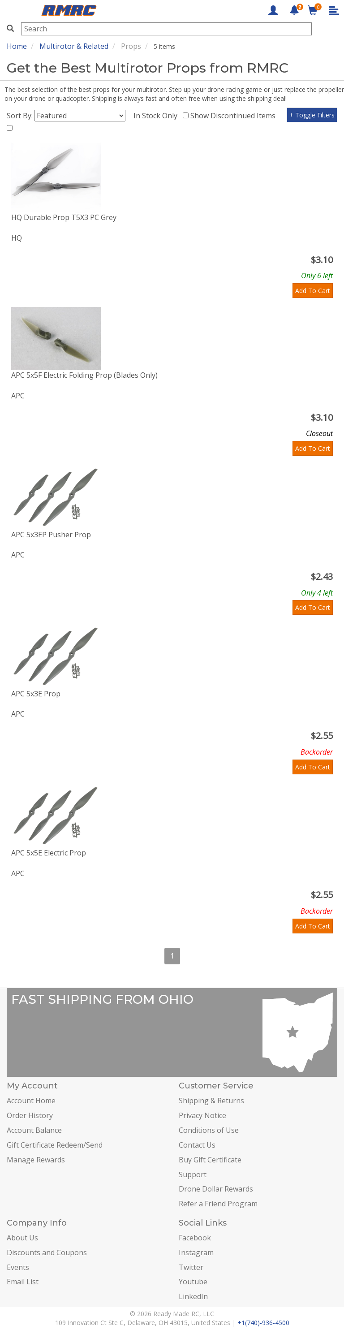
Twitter (191, 1267)
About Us (22, 1238)
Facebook (195, 1238)
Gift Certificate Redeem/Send (55, 1145)
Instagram (196, 1252)
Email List (23, 1282)
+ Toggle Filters (312, 115)
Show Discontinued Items (234, 116)
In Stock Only (157, 116)
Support (192, 1174)
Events (18, 1267)
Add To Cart (312, 290)
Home (17, 46)
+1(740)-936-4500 (263, 1322)
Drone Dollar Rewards (216, 1189)
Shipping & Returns (211, 1100)
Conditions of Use (209, 1130)
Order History (30, 1115)
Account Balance (34, 1130)
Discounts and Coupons (47, 1252)
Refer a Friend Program (218, 1204)
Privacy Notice (202, 1115)
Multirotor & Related (73, 46)
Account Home (31, 1100)
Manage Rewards (36, 1160)
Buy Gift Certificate (210, 1160)
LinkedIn (193, 1296)
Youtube (193, 1282)
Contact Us (197, 1145)
